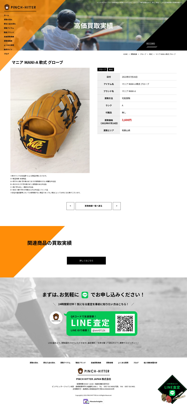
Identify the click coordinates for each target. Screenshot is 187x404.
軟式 (111, 69)
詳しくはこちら (86, 260)
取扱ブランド (81, 362)
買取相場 (109, 362)
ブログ (136, 362)
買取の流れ (34, 362)
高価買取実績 (96, 362)
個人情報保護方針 (150, 362)
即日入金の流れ (49, 362)
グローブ (102, 69)
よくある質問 (123, 362)
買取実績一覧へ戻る (93, 205)
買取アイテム (65, 362)
